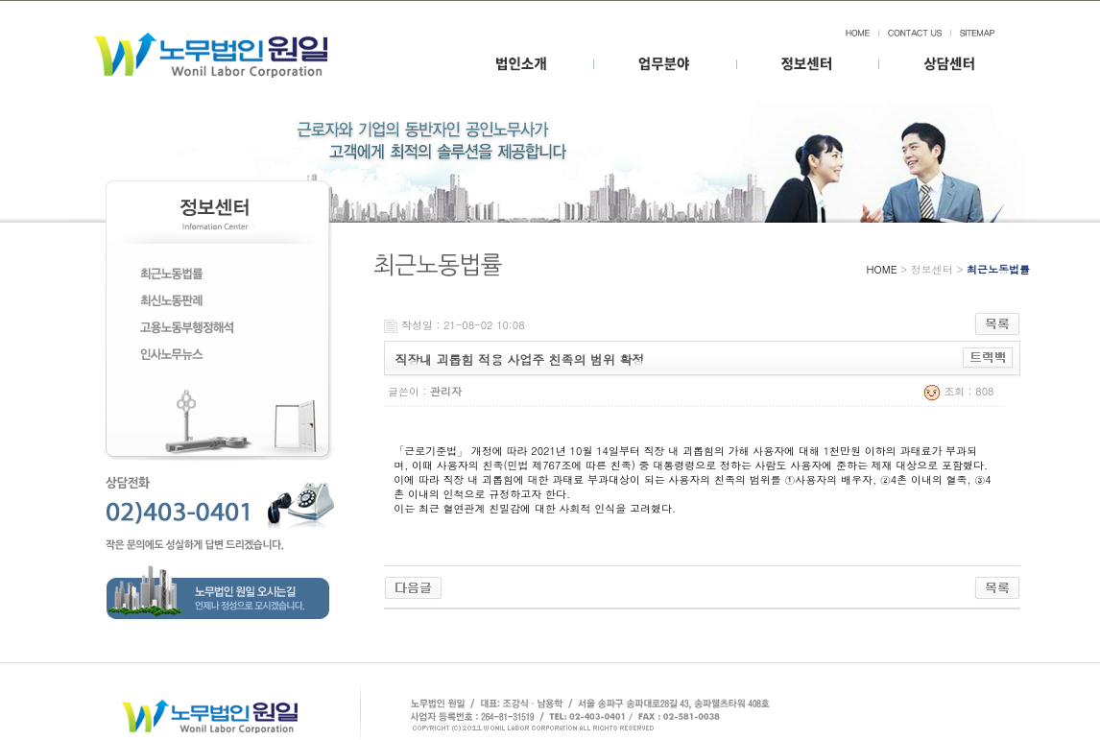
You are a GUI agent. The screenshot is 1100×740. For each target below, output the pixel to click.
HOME (882, 269)
